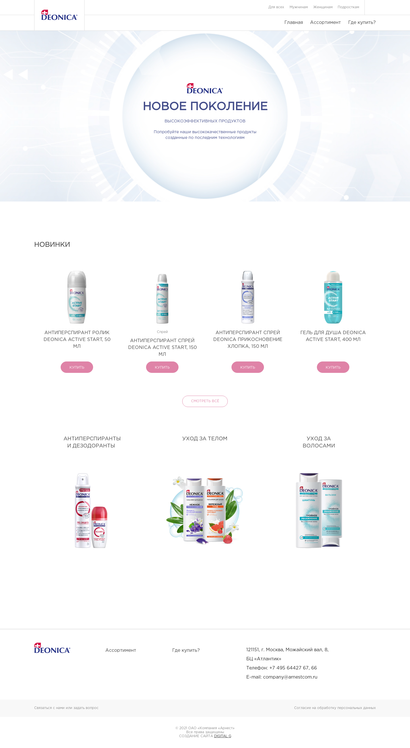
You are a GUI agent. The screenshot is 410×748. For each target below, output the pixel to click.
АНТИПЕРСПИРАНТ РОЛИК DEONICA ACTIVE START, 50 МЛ (77, 340)
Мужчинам (299, 7)
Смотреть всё (205, 401)
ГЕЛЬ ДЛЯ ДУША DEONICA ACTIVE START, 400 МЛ (333, 336)
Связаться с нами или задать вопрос (66, 708)
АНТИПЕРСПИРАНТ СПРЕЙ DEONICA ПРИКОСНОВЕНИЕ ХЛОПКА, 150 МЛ (247, 340)
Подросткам (348, 7)
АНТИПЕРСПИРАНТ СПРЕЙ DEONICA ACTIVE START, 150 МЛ (162, 348)
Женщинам (323, 7)
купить (76, 367)
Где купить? (362, 22)
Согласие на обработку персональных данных (335, 708)
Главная (293, 22)
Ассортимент (325, 22)
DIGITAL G (222, 736)
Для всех (276, 7)
